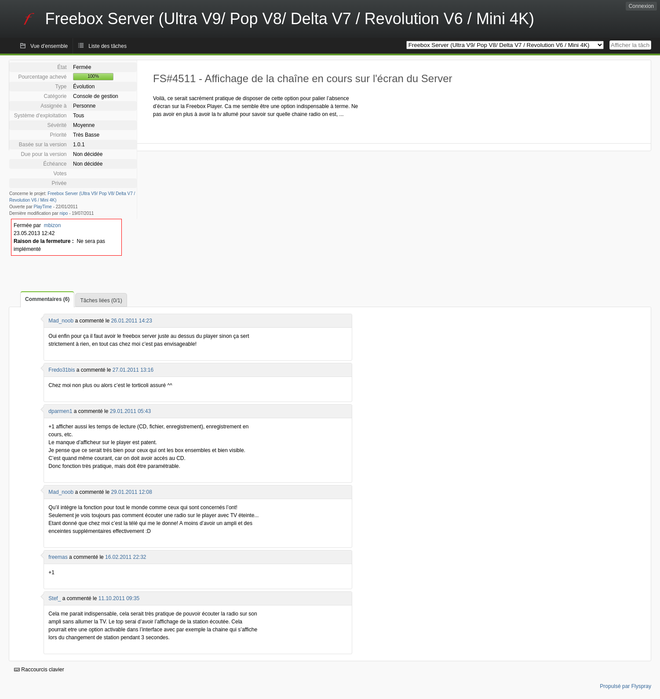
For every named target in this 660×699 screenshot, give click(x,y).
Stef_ (54, 598)
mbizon (52, 225)
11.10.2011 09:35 (118, 598)
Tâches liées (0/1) (101, 300)
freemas (57, 557)
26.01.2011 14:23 (131, 321)
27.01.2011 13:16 (133, 370)
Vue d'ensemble (49, 46)
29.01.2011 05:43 (130, 411)
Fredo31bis (61, 370)
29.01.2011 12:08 (131, 492)
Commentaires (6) (47, 299)
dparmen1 (60, 411)
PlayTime (43, 206)
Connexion (641, 6)
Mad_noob (60, 321)
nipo (64, 213)
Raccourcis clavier (39, 669)
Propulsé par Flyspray (625, 686)
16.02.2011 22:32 (125, 557)
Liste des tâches (107, 46)
